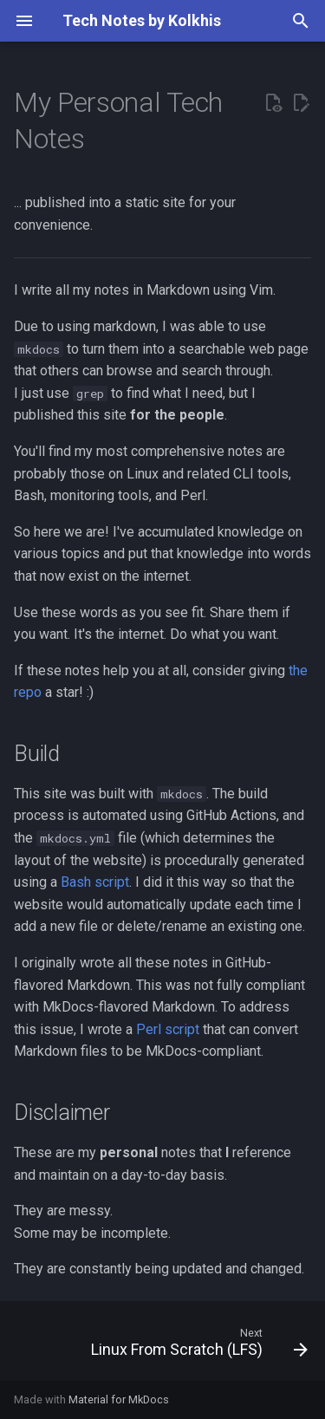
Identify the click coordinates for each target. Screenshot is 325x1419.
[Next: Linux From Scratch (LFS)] (197, 1346)
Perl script (167, 1029)
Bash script (95, 882)
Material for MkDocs (118, 1399)
